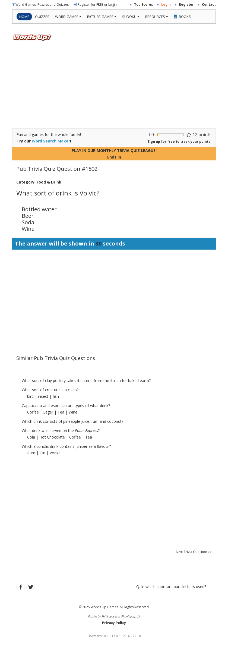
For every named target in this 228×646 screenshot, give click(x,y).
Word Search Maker (51, 141)
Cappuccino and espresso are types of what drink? (66, 405)
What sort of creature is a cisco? (50, 389)
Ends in (114, 157)
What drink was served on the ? (61, 430)
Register (186, 4)
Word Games (68, 16)
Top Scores (143, 4)
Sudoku (131, 16)
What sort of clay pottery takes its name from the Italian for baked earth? (86, 380)
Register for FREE (90, 4)
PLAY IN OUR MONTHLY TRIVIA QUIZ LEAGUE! (114, 150)
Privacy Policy (114, 622)
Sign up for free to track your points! (179, 141)
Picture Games (101, 16)
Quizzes (42, 16)
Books (182, 16)
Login (112, 4)
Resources (156, 16)
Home (24, 16)
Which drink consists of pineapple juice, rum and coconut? (72, 421)
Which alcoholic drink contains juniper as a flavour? (66, 446)
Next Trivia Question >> (194, 551)
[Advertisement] (114, 87)
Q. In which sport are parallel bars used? (171, 586)
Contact (209, 4)
